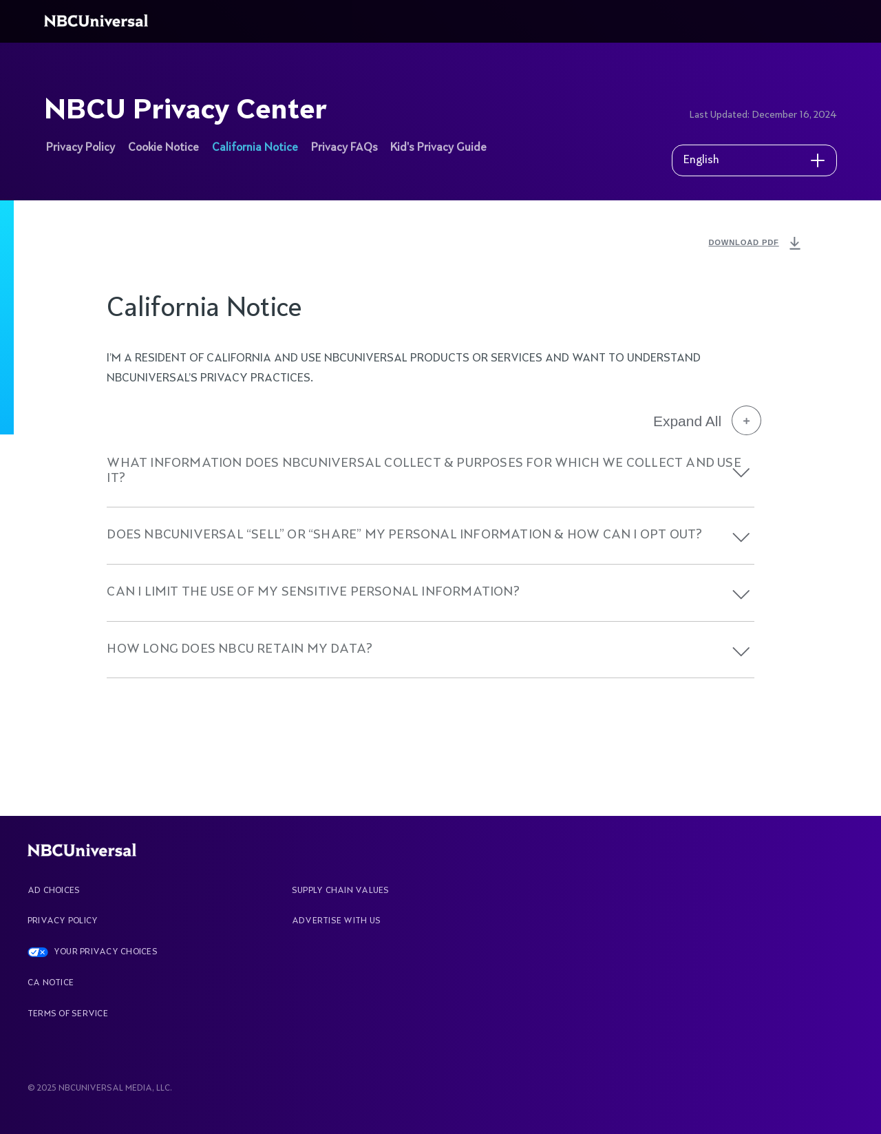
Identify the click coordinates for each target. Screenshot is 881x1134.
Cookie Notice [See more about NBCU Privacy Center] (163, 148)
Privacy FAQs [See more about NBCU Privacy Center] (344, 148)
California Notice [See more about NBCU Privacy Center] (255, 148)
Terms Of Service (68, 1014)
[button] (741, 473)
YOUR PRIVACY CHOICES (106, 952)
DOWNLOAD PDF (755, 244)
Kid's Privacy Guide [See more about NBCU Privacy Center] (438, 148)
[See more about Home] (98, 21)
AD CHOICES (54, 891)
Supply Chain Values (341, 891)
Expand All (707, 421)
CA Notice (51, 983)
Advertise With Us (336, 921)
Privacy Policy (63, 921)
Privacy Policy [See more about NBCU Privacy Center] (80, 148)
